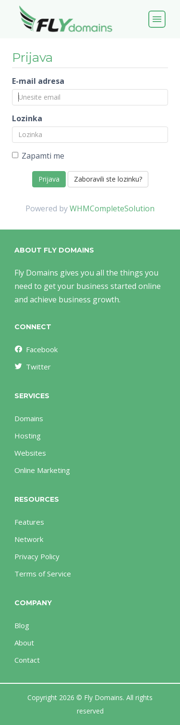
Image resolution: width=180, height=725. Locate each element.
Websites (30, 453)
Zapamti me (38, 155)
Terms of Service (42, 573)
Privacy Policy (37, 556)
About (24, 642)
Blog (21, 625)
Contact (27, 660)
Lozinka (27, 118)
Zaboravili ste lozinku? (108, 179)
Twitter (32, 366)
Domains (28, 418)
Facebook (35, 349)
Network (28, 539)
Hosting (27, 435)
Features (29, 522)
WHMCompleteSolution (112, 208)
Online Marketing (42, 470)
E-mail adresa (38, 81)
